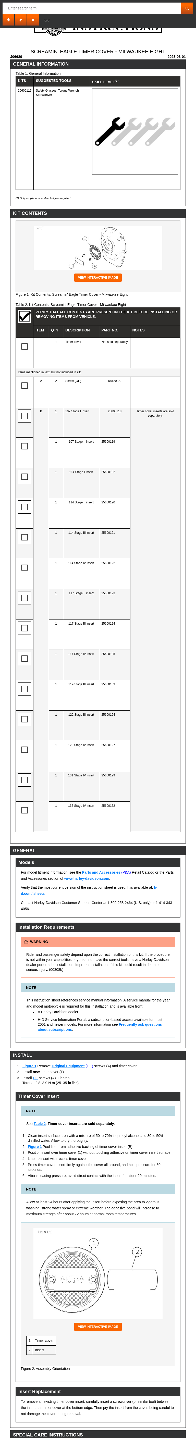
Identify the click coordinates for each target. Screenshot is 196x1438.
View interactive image (98, 277)
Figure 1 (29, 1066)
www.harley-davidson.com (86, 878)
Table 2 (40, 1124)
